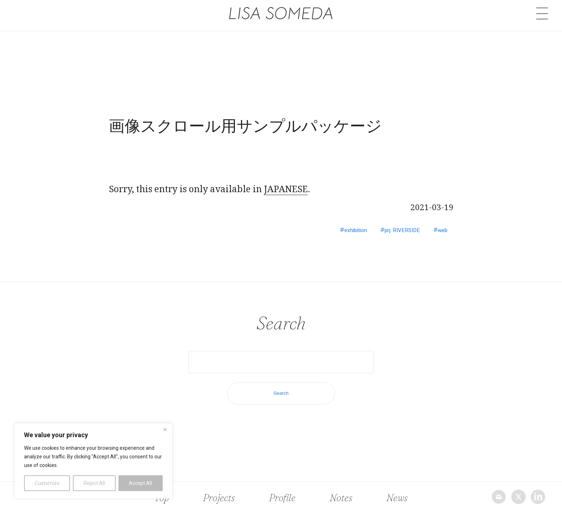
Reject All (94, 483)
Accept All (140, 483)
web (441, 230)
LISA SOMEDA (281, 14)
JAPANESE (286, 188)
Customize (47, 483)
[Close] (165, 429)
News (395, 497)
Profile (283, 497)
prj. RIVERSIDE (395, 230)
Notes (341, 497)
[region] (93, 461)
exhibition (344, 230)
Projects (219, 497)
